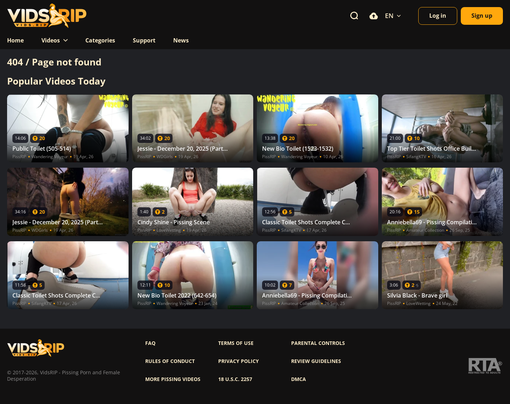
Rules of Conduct (170, 361)
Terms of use (236, 343)
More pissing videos (172, 379)
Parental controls (318, 343)
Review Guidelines (316, 361)
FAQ (150, 343)
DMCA (298, 379)
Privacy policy (238, 361)
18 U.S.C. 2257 (235, 379)
